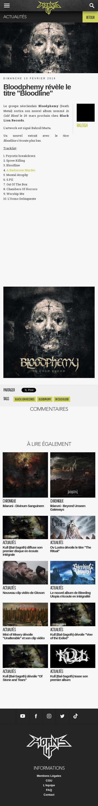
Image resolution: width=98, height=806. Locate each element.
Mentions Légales (49, 775)
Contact (49, 794)
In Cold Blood (62, 399)
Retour (90, 17)
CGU (49, 780)
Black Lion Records (24, 399)
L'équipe (49, 785)
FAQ (49, 790)
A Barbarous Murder (21, 170)
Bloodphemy (45, 399)
